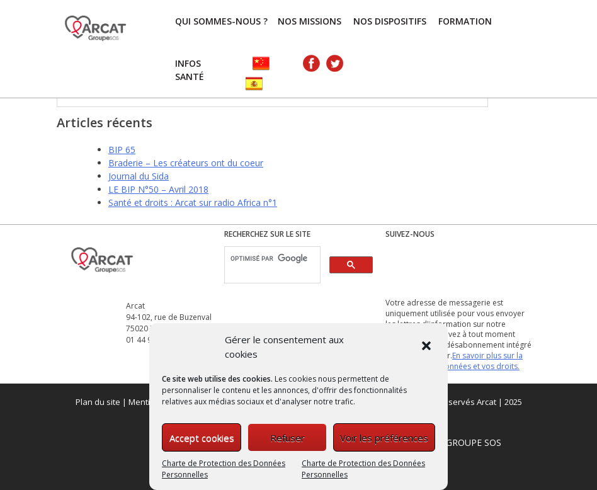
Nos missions (309, 21)
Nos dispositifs (389, 21)
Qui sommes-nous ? (221, 21)
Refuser (287, 437)
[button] (427, 347)
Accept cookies (201, 437)
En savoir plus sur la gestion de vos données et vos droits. (454, 361)
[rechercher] (271, 259)
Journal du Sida (138, 176)
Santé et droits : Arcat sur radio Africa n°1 (192, 202)
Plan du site (98, 401)
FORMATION (465, 21)
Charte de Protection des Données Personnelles (223, 469)
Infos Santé (189, 70)
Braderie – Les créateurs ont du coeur (185, 163)
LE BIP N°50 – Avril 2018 (158, 189)
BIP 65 (121, 150)
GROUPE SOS (473, 442)
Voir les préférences (384, 437)
